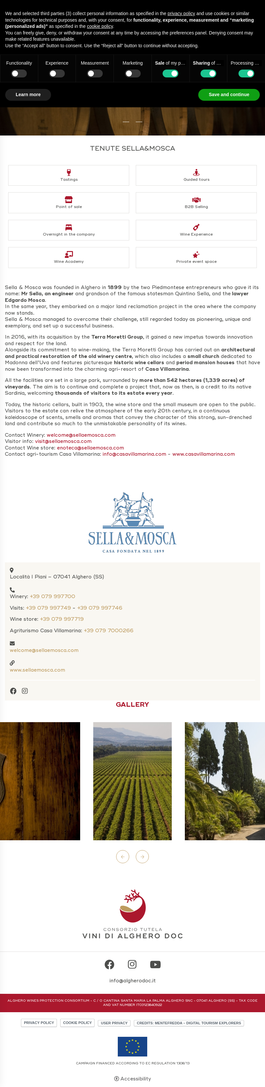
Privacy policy (39, 1023)
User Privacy (114, 1023)
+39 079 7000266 (108, 631)
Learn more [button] (28, 94)
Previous (122, 856)
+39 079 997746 (99, 608)
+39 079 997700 (52, 596)
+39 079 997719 (62, 619)
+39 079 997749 (48, 608)
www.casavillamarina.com (203, 454)
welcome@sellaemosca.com (44, 650)
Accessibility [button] (135, 1079)
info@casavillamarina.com (134, 454)
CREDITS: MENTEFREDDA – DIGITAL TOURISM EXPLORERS (189, 1023)
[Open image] (132, 781)
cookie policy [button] (100, 26)
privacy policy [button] (181, 13)
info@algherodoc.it (133, 981)
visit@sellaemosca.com (64, 441)
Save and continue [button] (229, 94)
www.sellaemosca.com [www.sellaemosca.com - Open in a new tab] (37, 670)
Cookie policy (77, 1023)
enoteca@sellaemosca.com (90, 448)
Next (142, 856)
